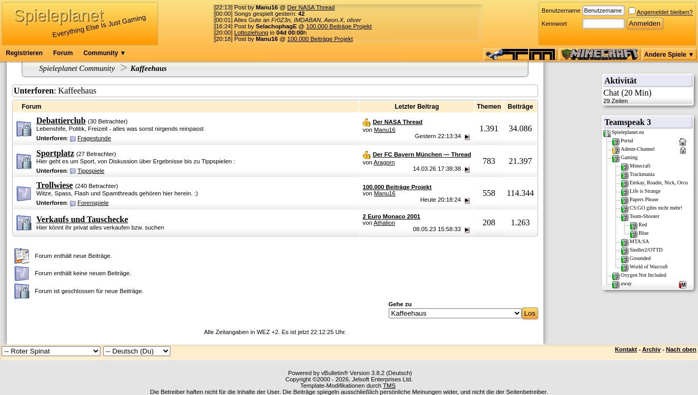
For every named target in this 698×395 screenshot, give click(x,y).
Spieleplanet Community (77, 68)
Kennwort (554, 23)
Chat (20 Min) (647, 96)
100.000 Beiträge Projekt (339, 26)
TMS (389, 385)
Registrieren (24, 53)
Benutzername (561, 10)
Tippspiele (90, 171)
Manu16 (385, 130)
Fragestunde (94, 138)
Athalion (384, 223)
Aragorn (383, 162)
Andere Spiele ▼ (669, 54)
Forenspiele (92, 203)
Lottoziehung (251, 32)
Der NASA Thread (311, 7)
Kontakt (626, 349)
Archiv (651, 349)
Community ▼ (104, 53)
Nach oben (681, 349)
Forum (63, 53)
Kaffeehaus (148, 68)
